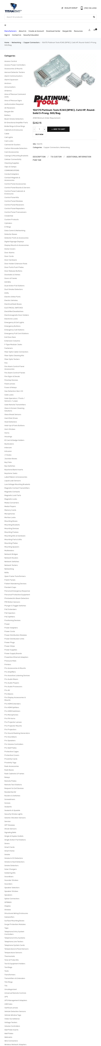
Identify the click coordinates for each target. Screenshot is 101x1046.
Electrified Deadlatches (13, 311)
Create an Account (36, 31)
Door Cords (9, 256)
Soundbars (8, 877)
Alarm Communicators (13, 76)
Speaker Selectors (11, 888)
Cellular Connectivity (12, 159)
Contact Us (16, 35)
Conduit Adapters (11, 174)
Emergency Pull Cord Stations (16, 333)
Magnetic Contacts (12, 492)
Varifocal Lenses (11, 1008)
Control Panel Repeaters (14, 208)
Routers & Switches (12, 796)
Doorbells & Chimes (12, 275)
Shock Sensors (10, 829)
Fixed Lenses (9, 384)
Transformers (9, 975)
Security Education (31, 35)
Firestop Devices (11, 380)
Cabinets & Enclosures (13, 130)
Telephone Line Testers (13, 942)
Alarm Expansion (11, 80)
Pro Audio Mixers (11, 679)
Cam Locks (8, 141)
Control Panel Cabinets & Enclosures (14, 192)
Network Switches (11, 562)
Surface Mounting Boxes (14, 921)
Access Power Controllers (15, 65)
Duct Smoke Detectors (13, 289)
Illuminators (9, 444)
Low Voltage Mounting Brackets (17, 484)
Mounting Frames (11, 532)
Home (6, 42)
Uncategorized (10, 989)
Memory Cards (10, 510)
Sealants (8, 807)
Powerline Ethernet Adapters (16, 657)
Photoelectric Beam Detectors (16, 598)
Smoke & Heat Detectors (14, 862)
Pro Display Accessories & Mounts (15, 698)
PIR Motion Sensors (12, 602)
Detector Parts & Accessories (16, 238)
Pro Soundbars (10, 737)
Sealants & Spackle (12, 810)
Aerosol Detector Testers (14, 72)
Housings (8, 437)
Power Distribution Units (14, 639)
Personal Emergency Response (17, 591)
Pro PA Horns (9, 718)
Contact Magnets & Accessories (12, 179)
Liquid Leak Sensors (12, 481)
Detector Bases (10, 234)
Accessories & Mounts (13, 69)
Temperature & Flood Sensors (16, 949)
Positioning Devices (12, 620)
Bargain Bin (67, 31)
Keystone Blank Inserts (13, 470)
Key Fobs (8, 462)
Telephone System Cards (14, 945)
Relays (7, 777)
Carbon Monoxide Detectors (15, 148)
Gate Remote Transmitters (15, 405)
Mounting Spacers (11, 547)
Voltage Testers (10, 1022)
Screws (7, 803)
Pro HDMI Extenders (12, 704)
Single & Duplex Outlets (13, 836)
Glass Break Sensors (12, 414)
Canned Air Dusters (12, 145)
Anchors (7, 83)
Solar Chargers (10, 869)
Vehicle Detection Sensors (15, 1011)
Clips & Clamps (10, 167)
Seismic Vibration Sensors (15, 818)
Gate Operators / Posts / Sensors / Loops (14, 399)
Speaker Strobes (11, 891)
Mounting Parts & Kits (13, 539)
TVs (5, 986)
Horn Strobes (9, 429)
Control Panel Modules (13, 201)
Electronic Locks (11, 319)
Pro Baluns (8, 694)
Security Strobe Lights (13, 814)
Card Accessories (11, 152)
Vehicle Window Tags (12, 1015)
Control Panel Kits (11, 197)
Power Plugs (9, 642)
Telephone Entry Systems (14, 938)
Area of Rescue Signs (13, 101)
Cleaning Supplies (11, 163)
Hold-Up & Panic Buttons (14, 425)
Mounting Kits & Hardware (14, 536)
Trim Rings (8, 982)
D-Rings (7, 227)
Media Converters (11, 503)
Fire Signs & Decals (12, 376)
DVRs (6, 293)
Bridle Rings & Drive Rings (14, 126)
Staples (7, 906)
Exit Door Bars (10, 337)
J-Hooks (7, 455)
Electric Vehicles (11, 300)
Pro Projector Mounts (13, 726)
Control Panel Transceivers (15, 212)
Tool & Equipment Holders (14, 964)
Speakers (8, 895)
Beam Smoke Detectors (14, 119)
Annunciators (10, 87)
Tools (6, 971)
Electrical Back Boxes (13, 304)
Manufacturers (10, 31)
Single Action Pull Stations (15, 840)
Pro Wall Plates (10, 748)
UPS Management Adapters (15, 1000)
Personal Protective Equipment (17, 595)
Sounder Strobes (11, 880)
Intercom (8, 448)
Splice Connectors (11, 899)
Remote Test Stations (13, 785)
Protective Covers (11, 755)
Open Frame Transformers (15, 576)
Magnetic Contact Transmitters (17, 488)
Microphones (9, 514)
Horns (6, 433)
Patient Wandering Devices (15, 584)
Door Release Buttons (13, 271)
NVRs (6, 573)
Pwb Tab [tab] (36, 160)
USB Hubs (8, 1004)
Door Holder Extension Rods (15, 264)
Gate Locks (9, 395)
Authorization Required (13, 104)
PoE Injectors (9, 613)
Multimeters (9, 550)
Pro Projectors (10, 729)
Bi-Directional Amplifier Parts (16, 123)
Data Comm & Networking (14, 230)
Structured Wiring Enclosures (16, 913)
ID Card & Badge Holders (14, 440)
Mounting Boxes (10, 521)
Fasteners (8, 348)
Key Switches (9, 466)
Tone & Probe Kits (11, 960)
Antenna (8, 91)
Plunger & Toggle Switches (15, 606)
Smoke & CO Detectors (13, 858)
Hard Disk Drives (11, 418)
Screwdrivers (9, 799)
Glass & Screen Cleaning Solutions (14, 409)
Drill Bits (7, 282)
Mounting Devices (11, 528)
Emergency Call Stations (14, 330)
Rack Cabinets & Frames (14, 774)
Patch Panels (9, 580)
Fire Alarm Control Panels (14, 373)
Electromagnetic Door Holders (16, 315)
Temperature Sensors (13, 953)
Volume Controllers (12, 1026)
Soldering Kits (10, 873)
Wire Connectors (11, 1041)
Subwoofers (9, 917)
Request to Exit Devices (14, 788)
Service (7, 821)
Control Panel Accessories (15, 184)
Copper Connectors (32, 42)
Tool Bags (8, 967)
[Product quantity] (39, 129)
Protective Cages (11, 752)
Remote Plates (10, 781)
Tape (6, 928)
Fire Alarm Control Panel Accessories (14, 367)
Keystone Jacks (10, 473)
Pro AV (7, 690)
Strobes (7, 910)
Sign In (7, 35)
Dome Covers (9, 249)
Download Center (53, 31)
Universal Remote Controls (15, 993)
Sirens (7, 843)
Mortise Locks (10, 517)
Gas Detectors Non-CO (13, 391)
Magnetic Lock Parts (12, 495)
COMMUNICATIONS (11, 170)
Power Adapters (11, 628)
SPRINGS (8, 902)
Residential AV (10, 792)
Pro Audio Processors (13, 687)
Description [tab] (39, 157)
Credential (8, 216)
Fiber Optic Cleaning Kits (14, 356)
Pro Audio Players (11, 683)
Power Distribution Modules (15, 635)
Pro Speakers (10, 740)
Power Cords (9, 631)
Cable (6, 134)
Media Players (10, 506)
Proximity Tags (10, 763)
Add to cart (59, 129)
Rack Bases (9, 770)
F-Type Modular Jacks (13, 344)
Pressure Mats (10, 661)
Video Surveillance (12, 1019)
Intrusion (8, 451)
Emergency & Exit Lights (14, 322)
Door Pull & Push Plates (14, 267)
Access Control (10, 61)
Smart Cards (9, 847)
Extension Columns (12, 341)
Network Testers (11, 565)
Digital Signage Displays (14, 242)
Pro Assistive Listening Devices (17, 675)
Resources (78, 31)
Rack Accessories (11, 766)
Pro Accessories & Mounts (15, 668)
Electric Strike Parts (12, 297)
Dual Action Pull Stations (14, 286)
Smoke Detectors (11, 866)
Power (7, 624)
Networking (16, 42)
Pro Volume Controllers (13, 744)
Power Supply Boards (13, 653)
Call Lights (8, 137)
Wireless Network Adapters (15, 1044)
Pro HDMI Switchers (12, 711)
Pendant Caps (10, 587)
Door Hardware (10, 260)
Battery (7, 115)
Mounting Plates (11, 543)
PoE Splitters (9, 617)
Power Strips (9, 646)
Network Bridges (11, 554)
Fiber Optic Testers (12, 359)
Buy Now (39, 134)
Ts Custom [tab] (55, 157)
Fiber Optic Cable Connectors (16, 352)
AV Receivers (9, 108)
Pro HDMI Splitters (11, 707)
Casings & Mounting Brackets (16, 156)
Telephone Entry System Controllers (14, 933)
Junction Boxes (10, 459)
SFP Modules (9, 825)
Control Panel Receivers (14, 205)
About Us (22, 31)
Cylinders (8, 223)
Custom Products (11, 219)
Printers (7, 664)
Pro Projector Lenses (13, 722)
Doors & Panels (10, 278)
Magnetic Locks (10, 499)
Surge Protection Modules (15, 924)
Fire (5, 363)
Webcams (8, 1037)
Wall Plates (8, 1033)
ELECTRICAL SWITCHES (13, 308)
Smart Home (9, 851)
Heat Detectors (10, 422)
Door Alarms (9, 253)
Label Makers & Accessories (15, 477)
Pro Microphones (11, 715)
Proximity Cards (10, 759)
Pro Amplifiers (10, 672)
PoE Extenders (10, 609)
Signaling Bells (10, 832)
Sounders (8, 884)
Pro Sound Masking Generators (17, 733)
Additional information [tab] (76, 157)
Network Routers (11, 558)
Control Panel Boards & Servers (17, 188)
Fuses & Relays (10, 387)
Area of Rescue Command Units (15, 95)
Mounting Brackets (12, 525)
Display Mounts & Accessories (16, 245)
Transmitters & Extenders (14, 978)
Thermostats (9, 956)
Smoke (7, 854)
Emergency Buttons (12, 326)
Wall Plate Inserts (11, 1030)
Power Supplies (10, 650)
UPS (6, 997)
